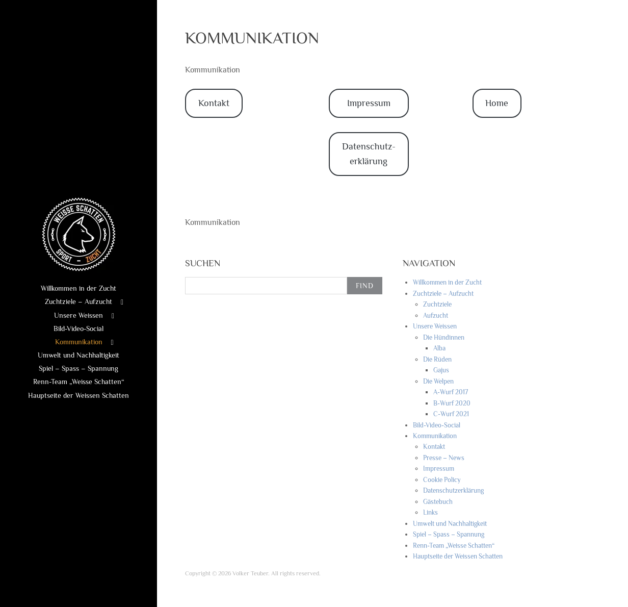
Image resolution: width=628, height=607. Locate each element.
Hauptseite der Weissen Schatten (78, 395)
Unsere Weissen (78, 315)
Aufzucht (435, 315)
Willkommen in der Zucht (78, 288)
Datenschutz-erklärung (369, 153)
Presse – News (443, 458)
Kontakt (213, 103)
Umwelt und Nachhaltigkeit (78, 355)
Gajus (441, 370)
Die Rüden (437, 359)
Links (430, 512)
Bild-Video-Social (78, 328)
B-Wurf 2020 (451, 403)
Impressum (369, 103)
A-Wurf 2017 (450, 392)
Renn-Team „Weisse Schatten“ (78, 381)
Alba (439, 348)
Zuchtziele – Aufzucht (78, 301)
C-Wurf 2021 (451, 414)
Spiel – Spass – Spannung (78, 368)
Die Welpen (438, 381)
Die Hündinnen (443, 337)
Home (496, 103)
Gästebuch (438, 501)
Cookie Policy (442, 480)
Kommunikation (78, 342)
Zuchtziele (437, 304)
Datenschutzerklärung (453, 490)
